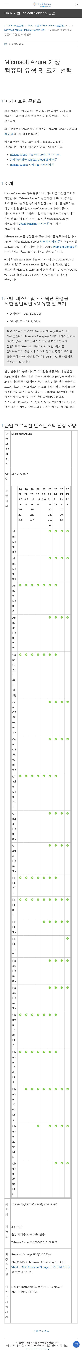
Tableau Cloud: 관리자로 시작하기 (32, 164)
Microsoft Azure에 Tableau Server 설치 (25, 30)
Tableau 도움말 (14, 25)
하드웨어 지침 (48, 241)
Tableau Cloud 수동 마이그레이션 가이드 (34, 154)
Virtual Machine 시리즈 (34, 223)
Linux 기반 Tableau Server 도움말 (46, 25)
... (69, 25)
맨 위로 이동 (41, 1331)
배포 (8, 134)
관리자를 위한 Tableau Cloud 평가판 (33, 159)
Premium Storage (65, 246)
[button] (6, 4)
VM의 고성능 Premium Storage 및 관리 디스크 (40, 1267)
